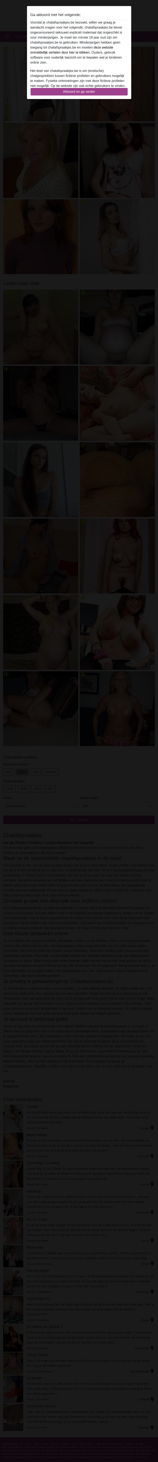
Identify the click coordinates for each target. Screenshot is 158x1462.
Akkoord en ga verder (79, 91)
